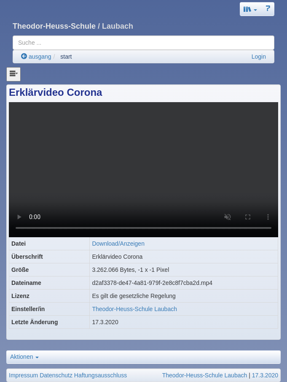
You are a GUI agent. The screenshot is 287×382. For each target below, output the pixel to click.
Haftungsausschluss (100, 375)
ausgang (36, 56)
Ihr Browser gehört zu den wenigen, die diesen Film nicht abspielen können (143, 169)
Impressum (23, 375)
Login (259, 56)
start (66, 56)
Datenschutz (56, 375)
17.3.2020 (265, 375)
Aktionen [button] (24, 356)
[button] (250, 9)
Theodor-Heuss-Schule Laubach (134, 309)
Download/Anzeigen (118, 243)
